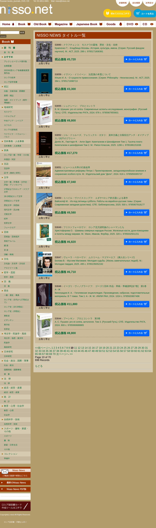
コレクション (10, 454)
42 (72, 351)
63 (146, 351)
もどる (39, 366)
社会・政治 (9, 365)
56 (121, 351)
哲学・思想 (9, 272)
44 (79, 351)
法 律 (7, 378)
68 (47, 354)
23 (118, 347)
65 (36, 354)
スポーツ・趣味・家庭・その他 (16, 430)
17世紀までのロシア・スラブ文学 (16, 190)
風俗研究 (8, 347)
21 (111, 347)
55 (118, 351)
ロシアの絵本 (9, 77)
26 (128, 347)
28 (135, 347)
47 (89, 351)
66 (40, 354)
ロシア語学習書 (10, 82)
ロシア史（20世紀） (12, 311)
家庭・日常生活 (10, 445)
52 (107, 351)
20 (107, 347)
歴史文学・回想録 (11, 205)
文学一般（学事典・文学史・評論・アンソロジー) (16, 183)
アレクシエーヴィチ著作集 (15, 61)
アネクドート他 (10, 268)
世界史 (7, 329)
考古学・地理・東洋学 (13, 338)
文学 (6, 177)
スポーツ (8, 436)
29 (139, 347)
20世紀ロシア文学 (11, 201)
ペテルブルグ (9, 116)
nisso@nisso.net (63, 1)
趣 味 (7, 440)
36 (50, 351)
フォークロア (9, 227)
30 (142, 347)
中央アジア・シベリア (13, 121)
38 (57, 351)
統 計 (7, 397)
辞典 (6, 150)
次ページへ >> (64, 354)
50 (100, 351)
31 (146, 347)
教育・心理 (9, 410)
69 (50, 354)
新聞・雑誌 (9, 95)
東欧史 (7, 316)
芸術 (6, 232)
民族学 (7, 343)
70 (54, 354)
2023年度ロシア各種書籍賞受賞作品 (16, 71)
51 (103, 351)
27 (132, 347)
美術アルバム (9, 241)
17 (96, 347)
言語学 (7, 168)
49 (96, 351)
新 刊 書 (9, 52)
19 (104, 347)
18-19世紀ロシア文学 (13, 196)
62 (142, 351)
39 (61, 351)
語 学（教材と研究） (13, 173)
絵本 (6, 219)
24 (121, 347)
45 (82, 351)
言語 (6, 164)
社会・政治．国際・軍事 (16, 360)
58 (128, 351)
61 (139, 351)
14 (86, 347)
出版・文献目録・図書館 (14, 91)
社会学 (7, 415)
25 (125, 347)
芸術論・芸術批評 (11, 236)
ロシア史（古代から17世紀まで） (16, 301)
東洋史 (7, 325)
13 (82, 347)
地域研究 (8, 107)
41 (68, 351)
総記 (6, 86)
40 (64, 351)
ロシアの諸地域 (10, 129)
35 (47, 351)
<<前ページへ (43, 347)
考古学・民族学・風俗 (15, 333)
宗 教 (7, 281)
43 (75, 351)
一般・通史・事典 (11, 295)
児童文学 (8, 214)
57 (125, 351)
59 (132, 351)
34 (43, 351)
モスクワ (8, 112)
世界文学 (8, 223)
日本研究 (8, 351)
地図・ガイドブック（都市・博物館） (16, 101)
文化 (6, 259)
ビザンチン (9, 320)
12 (79, 347)
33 (40, 351)
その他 (7, 449)
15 (89, 347)
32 (36, 351)
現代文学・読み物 (11, 210)
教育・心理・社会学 (14, 406)
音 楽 (6, 250)
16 (93, 347)
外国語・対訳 (9, 159)
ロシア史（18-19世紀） (14, 307)
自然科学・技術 (12, 419)
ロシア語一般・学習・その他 (16, 155)
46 (86, 351)
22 (114, 347)
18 (100, 347)
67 (43, 354)
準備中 (7, 458)
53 (110, 351)
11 (75, 347)
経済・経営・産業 (13, 387)
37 (54, 351)
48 (93, 351)
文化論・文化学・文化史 (14, 263)
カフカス (8, 125)
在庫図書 (8, 66)
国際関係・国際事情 (12, 370)
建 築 (6, 245)
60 (135, 351)
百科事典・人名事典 (14, 141)
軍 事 (7, 374)
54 (114, 351)
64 (149, 351)
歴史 (6, 290)
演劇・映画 (9, 254)
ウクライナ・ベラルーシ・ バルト (15, 135)
